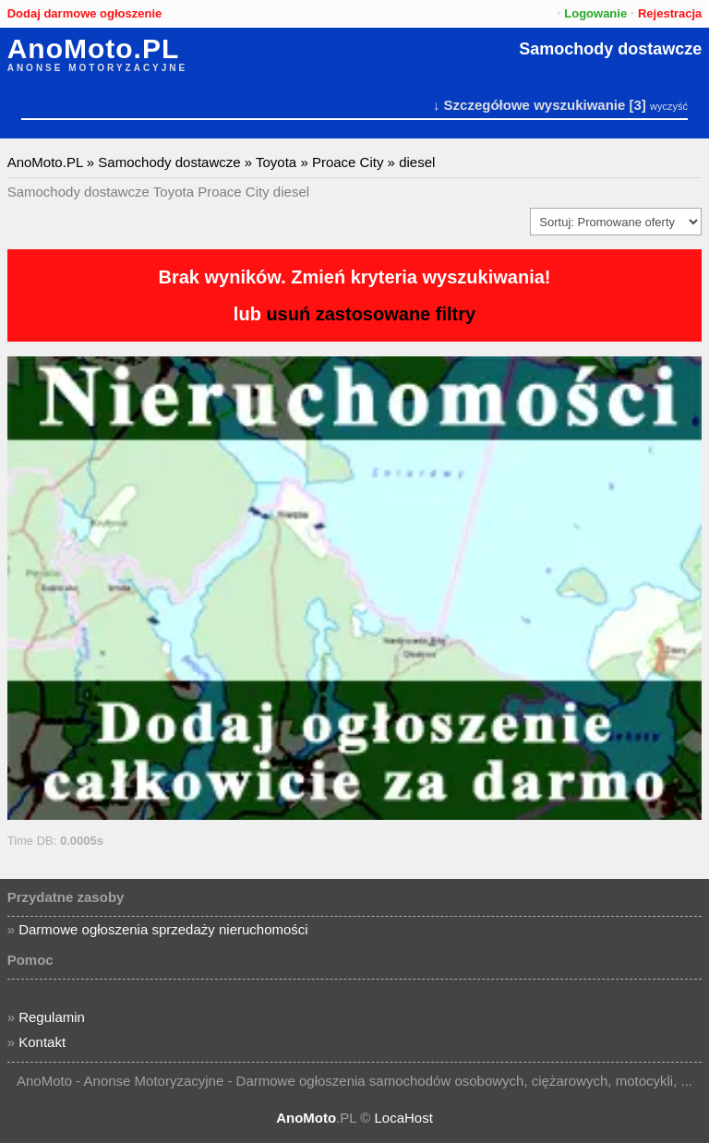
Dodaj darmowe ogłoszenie (84, 13)
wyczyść (669, 106)
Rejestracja (670, 13)
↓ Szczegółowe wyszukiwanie (529, 105)
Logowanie (595, 13)
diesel (417, 162)
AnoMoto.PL (93, 49)
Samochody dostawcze (610, 49)
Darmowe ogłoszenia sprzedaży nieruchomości (162, 929)
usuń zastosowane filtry (370, 314)
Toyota (276, 162)
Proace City (348, 162)
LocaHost (403, 1117)
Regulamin (51, 1017)
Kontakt (42, 1042)
